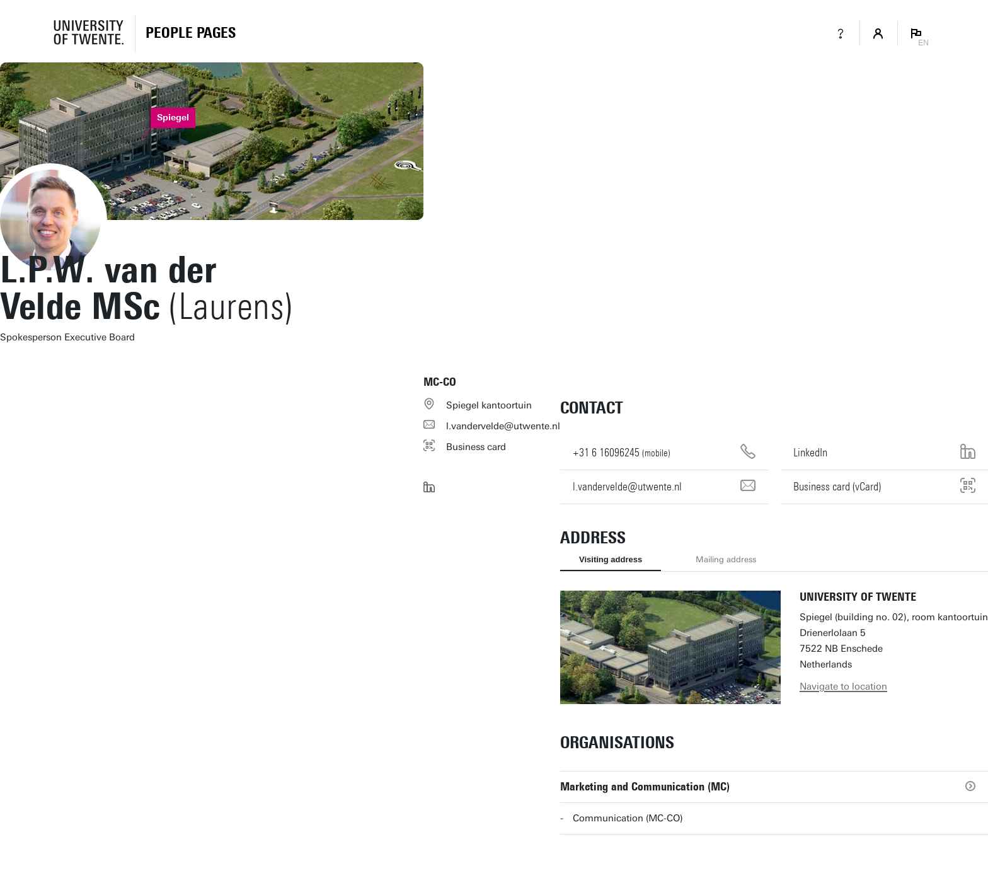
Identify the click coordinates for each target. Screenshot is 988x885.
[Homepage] (191, 33)
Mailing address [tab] (726, 559)
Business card (476, 447)
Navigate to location (843, 686)
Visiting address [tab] (610, 559)
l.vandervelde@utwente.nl (503, 426)
